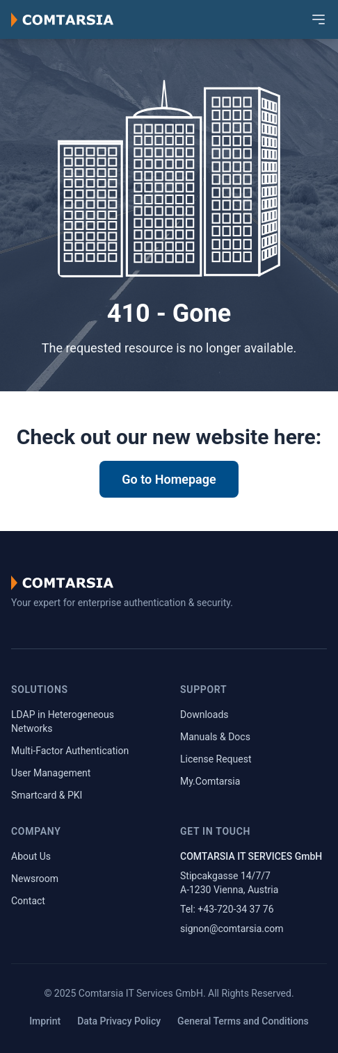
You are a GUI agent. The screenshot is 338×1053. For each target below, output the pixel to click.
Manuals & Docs (215, 736)
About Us (31, 856)
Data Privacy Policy (119, 1021)
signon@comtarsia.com (232, 928)
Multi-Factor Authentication (70, 750)
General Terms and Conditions (243, 1021)
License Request (216, 759)
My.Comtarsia (210, 781)
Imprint (45, 1021)
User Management (50, 772)
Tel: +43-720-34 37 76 (227, 909)
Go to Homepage (169, 479)
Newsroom (34, 878)
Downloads (204, 714)
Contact (28, 900)
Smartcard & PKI (46, 795)
